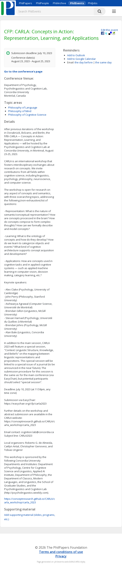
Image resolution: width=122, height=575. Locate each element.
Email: (70, 62)
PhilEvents (77, 3)
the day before (84, 62)
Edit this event (109, 30)
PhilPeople (42, 3)
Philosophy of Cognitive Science (27, 114)
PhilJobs (92, 3)
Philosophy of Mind (19, 111)
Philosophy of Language (22, 107)
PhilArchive (59, 3)
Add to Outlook (76, 55)
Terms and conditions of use (61, 552)
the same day (103, 62)
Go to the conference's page (23, 71)
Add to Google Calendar (81, 59)
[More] (114, 11)
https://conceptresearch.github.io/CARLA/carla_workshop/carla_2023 (29, 500)
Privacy (61, 556)
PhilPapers (25, 3)
